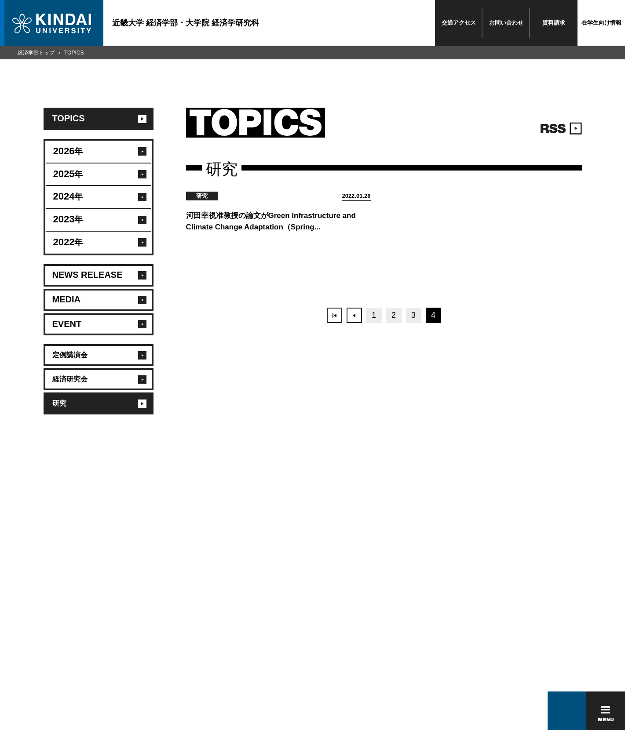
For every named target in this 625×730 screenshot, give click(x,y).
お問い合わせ (506, 22)
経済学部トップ (36, 53)
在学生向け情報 (601, 22)
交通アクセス (459, 22)
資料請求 (553, 22)
